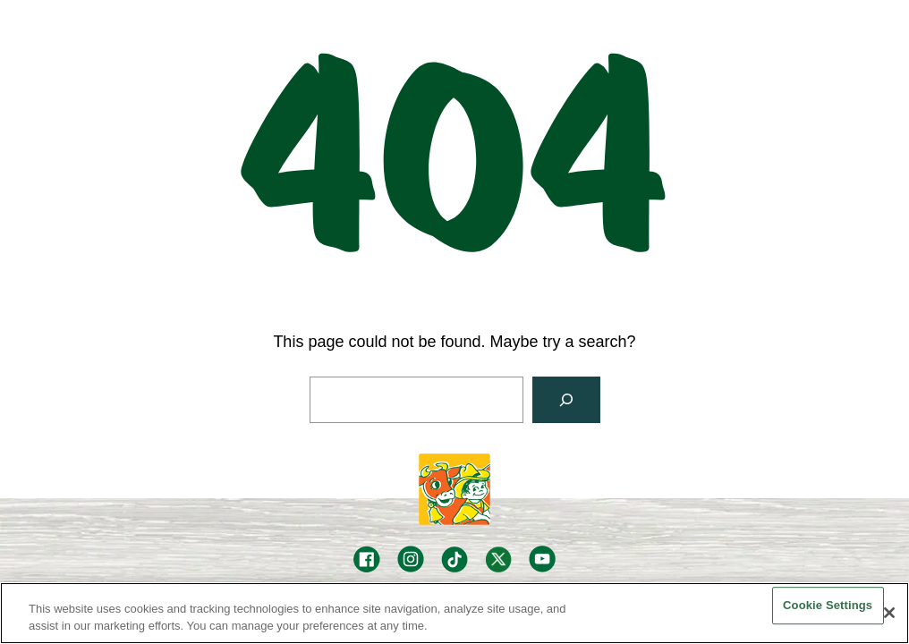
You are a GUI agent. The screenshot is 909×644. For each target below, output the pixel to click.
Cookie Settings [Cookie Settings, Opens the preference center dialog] (827, 606)
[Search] (566, 400)
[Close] (889, 612)
